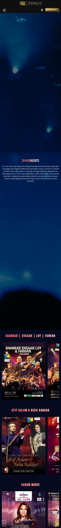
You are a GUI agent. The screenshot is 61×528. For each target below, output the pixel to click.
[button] (4, 375)
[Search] (42, 10)
